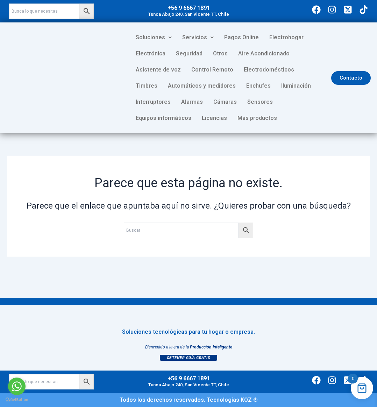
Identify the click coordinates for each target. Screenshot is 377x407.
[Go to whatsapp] (17, 386)
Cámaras (179, 102)
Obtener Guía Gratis (189, 357)
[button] (153, 37)
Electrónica (329, 37)
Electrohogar (286, 37)
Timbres (260, 69)
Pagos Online (241, 37)
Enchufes (226, 85)
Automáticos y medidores (170, 85)
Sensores (214, 102)
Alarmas (146, 102)
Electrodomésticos (213, 69)
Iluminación (264, 85)
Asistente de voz (282, 53)
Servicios (198, 37)
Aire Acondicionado (223, 53)
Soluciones (154, 37)
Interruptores (306, 85)
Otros (180, 53)
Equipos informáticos (265, 102)
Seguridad (149, 53)
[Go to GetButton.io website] (17, 400)
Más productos (155, 118)
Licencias (316, 102)
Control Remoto (157, 69)
